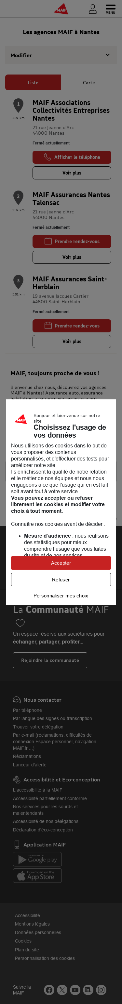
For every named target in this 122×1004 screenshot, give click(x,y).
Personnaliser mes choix (61, 595)
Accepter (61, 563)
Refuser (61, 579)
